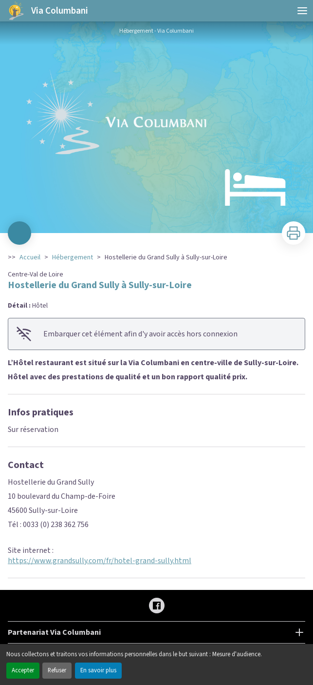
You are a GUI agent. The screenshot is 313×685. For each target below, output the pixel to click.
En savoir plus (98, 670)
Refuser (57, 670)
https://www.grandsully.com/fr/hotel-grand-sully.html (99, 560)
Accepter (23, 670)
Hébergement (72, 257)
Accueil (29, 257)
